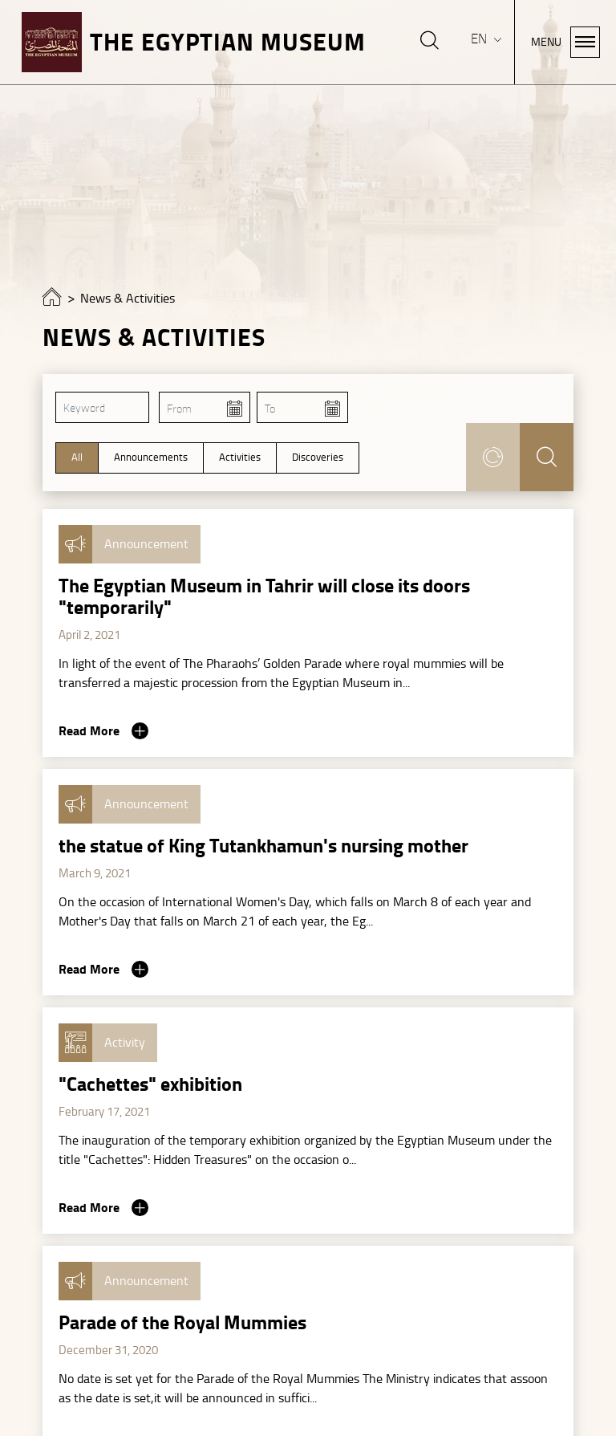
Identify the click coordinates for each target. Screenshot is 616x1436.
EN (480, 39)
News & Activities (127, 298)
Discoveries (317, 458)
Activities (240, 458)
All (77, 458)
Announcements (151, 458)
